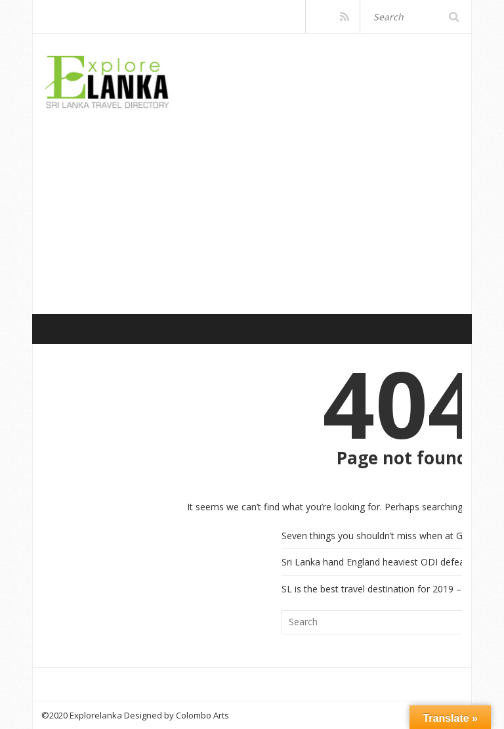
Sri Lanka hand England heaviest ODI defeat (375, 562)
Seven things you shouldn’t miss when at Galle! (380, 535)
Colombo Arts (202, 715)
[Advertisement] (273, 198)
